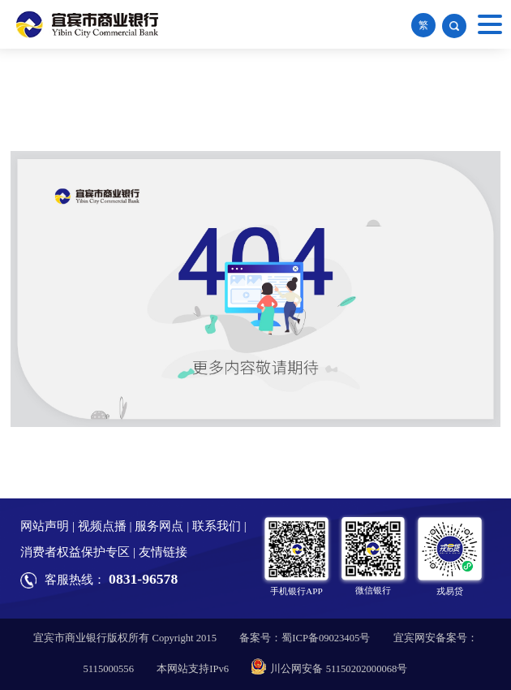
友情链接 (163, 552)
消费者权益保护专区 (75, 552)
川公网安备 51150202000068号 (329, 669)
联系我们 (216, 526)
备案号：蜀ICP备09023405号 (304, 638)
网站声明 (44, 526)
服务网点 (159, 526)
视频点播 (102, 526)
